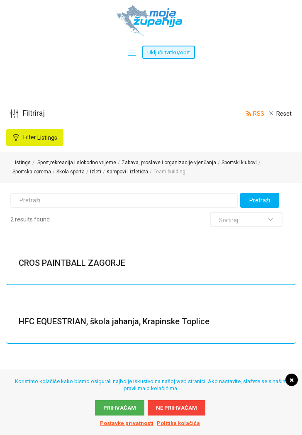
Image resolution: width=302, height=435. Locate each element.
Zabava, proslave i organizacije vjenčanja (169, 162)
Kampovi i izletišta (127, 172)
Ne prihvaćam (176, 408)
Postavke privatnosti (126, 423)
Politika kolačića (178, 423)
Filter (39, 137)
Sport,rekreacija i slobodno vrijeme (76, 162)
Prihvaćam (119, 408)
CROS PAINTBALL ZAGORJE (72, 263)
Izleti (95, 172)
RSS (258, 113)
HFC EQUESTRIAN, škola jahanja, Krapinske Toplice (114, 321)
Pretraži (259, 200)
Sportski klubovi (239, 162)
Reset (284, 113)
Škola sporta (70, 172)
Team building (169, 172)
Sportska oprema (31, 172)
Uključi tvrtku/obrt (168, 52)
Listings (21, 162)
